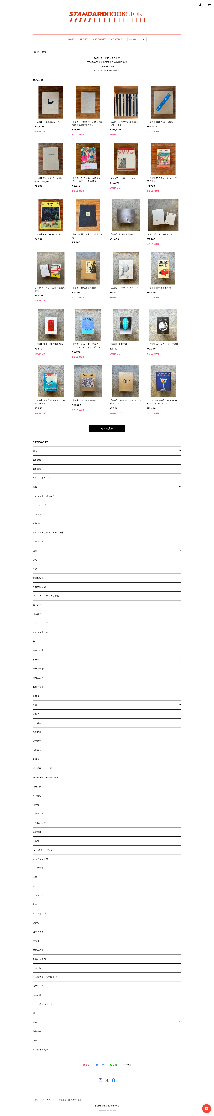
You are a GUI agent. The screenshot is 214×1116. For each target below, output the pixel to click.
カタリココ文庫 (40, 859)
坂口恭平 (37, 741)
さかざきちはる (40, 632)
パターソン (38, 569)
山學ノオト (38, 931)
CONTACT (116, 39)
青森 (35, 1022)
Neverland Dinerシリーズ (46, 777)
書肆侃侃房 (38, 578)
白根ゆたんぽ (39, 587)
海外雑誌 (37, 460)
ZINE (35, 451)
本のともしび (39, 913)
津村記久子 (38, 950)
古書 (35, 877)
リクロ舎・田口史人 (42, 1004)
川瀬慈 (36, 804)
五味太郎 (37, 832)
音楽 (35, 705)
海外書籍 (37, 469)
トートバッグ (39, 505)
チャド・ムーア (40, 623)
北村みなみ (38, 686)
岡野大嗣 (37, 786)
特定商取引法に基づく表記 (70, 1100)
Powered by (107, 1110)
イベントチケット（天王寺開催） (49, 532)
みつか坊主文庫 (40, 1049)
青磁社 (36, 940)
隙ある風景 (38, 650)
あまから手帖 (39, 959)
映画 (35, 550)
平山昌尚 (37, 723)
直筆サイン (38, 523)
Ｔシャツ (37, 514)
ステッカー (38, 541)
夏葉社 (36, 696)
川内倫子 (37, 614)
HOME (70, 39)
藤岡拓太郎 (38, 677)
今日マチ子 (38, 668)
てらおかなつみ (40, 823)
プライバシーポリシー (44, 1100)
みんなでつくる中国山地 (45, 977)
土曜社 (36, 841)
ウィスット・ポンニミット (46, 496)
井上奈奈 (37, 641)
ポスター (37, 714)
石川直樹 (37, 732)
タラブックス (39, 895)
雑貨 (35, 487)
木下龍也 (37, 795)
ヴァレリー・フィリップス (46, 596)
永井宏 (36, 904)
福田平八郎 (38, 986)
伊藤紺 (36, 922)
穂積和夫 (37, 1031)
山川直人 (37, 750)
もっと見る (107, 428)
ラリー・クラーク (41, 478)
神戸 (35, 1040)
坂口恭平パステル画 (42, 768)
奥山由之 (37, 605)
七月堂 (36, 759)
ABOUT (84, 39)
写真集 (36, 659)
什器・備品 (38, 968)
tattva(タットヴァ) (42, 850)
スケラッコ (38, 813)
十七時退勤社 (39, 868)
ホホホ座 (37, 995)
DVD (35, 559)
